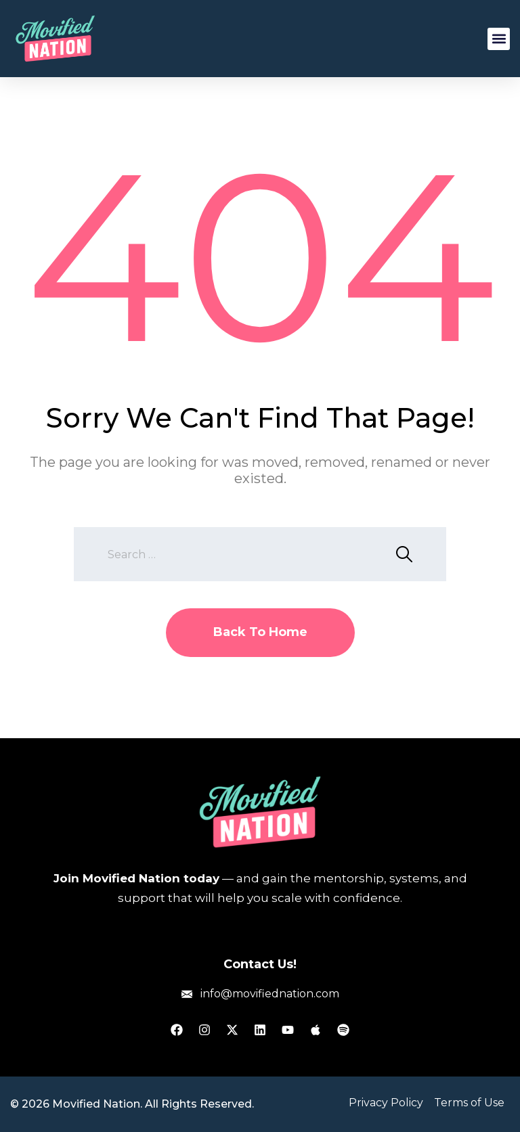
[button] (499, 39)
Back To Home (260, 632)
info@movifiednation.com (269, 993)
